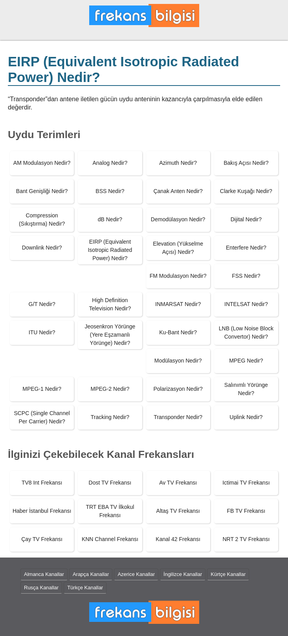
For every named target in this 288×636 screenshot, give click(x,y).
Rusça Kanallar (41, 587)
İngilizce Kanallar (182, 574)
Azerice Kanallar (136, 574)
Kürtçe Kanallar (228, 574)
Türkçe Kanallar (85, 587)
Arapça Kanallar (91, 574)
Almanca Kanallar (44, 574)
